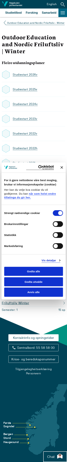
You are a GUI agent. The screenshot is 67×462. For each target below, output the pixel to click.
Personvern (33, 373)
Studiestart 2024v (25, 104)
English (52, 4)
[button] (62, 4)
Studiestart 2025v (25, 89)
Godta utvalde (33, 281)
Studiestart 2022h (25, 148)
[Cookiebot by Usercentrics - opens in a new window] (40, 167)
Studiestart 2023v (25, 118)
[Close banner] (61, 167)
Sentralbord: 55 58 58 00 (36, 348)
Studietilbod (13, 12)
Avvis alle (33, 292)
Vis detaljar (49, 260)
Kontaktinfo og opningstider (33, 338)
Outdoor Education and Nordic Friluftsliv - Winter (36, 22)
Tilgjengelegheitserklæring (33, 369)
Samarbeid (49, 12)
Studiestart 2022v (25, 133)
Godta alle (33, 271)
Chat (55, 456)
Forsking (32, 12)
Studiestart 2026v (25, 74)
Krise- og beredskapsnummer (33, 359)
